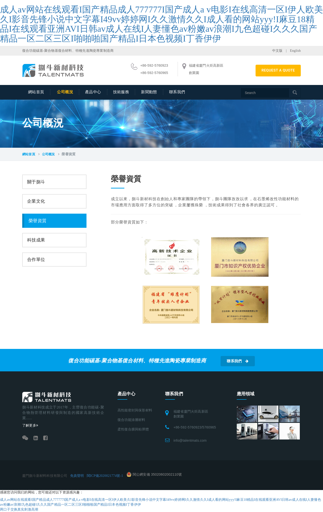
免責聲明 (77, 476)
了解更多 (30, 425)
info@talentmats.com (190, 440)
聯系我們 (177, 92)
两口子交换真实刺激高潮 (19, 509)
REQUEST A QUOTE (278, 70)
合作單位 (36, 259)
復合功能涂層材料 (131, 420)
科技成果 (36, 240)
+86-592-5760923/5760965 (194, 427)
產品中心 (93, 92)
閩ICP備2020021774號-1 (105, 476)
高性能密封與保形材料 (135, 410)
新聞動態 (149, 92)
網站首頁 (36, 92)
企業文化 (36, 201)
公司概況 (65, 92)
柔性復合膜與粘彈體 (133, 429)
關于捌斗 (36, 181)
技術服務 (121, 92)
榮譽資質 (37, 220)
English (295, 50)
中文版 (277, 50)
